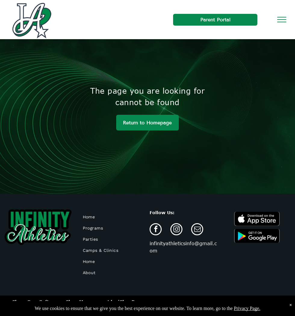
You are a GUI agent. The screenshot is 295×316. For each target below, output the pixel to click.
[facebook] (156, 230)
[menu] (282, 19)
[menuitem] (112, 217)
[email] (197, 230)
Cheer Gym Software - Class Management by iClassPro (76, 301)
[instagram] (176, 230)
